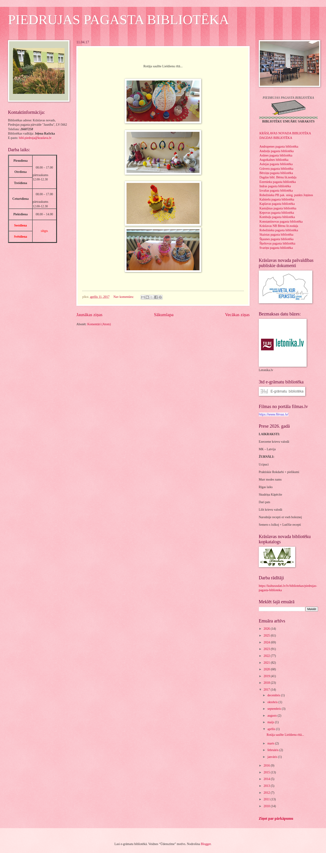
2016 (267, 765)
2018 (267, 682)
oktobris (273, 702)
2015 (267, 772)
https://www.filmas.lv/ (273, 414)
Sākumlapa (163, 314)
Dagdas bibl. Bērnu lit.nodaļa (277, 177)
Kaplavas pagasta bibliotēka (277, 203)
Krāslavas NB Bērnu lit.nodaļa (278, 226)
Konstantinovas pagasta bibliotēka (281, 221)
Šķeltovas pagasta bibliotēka (277, 243)
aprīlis (271, 729)
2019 (267, 676)
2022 (267, 656)
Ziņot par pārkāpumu (276, 818)
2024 (267, 642)
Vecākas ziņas (237, 314)
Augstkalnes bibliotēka (273, 159)
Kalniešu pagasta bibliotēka (276, 199)
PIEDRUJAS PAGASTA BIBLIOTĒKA (118, 19)
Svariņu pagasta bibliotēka (276, 248)
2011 (267, 799)
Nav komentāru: (124, 297)
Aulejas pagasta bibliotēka (276, 164)
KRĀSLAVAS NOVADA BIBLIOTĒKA (285, 133)
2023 (267, 649)
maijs (271, 722)
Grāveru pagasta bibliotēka (276, 168)
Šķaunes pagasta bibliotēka (276, 239)
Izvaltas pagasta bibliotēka (276, 190)
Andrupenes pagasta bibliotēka (278, 146)
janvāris (272, 757)
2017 (267, 689)
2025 (267, 635)
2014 (267, 779)
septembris (274, 708)
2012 (267, 792)
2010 (267, 806)
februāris (273, 750)
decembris (274, 695)
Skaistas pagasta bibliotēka (276, 234)
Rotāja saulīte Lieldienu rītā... (285, 734)
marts (271, 743)
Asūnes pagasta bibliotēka (275, 155)
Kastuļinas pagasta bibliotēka (277, 208)
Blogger (206, 844)
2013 (267, 786)
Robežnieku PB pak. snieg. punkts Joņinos (286, 195)
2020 (267, 669)
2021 (267, 662)
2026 (267, 628)
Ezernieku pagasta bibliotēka (277, 182)
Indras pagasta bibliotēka (275, 186)
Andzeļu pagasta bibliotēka (276, 151)
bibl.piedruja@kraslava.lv (35, 138)
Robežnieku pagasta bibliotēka (278, 230)
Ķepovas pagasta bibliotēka (276, 212)
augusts (272, 715)
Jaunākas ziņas (89, 314)
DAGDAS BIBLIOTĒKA (275, 138)
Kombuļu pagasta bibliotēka (277, 217)
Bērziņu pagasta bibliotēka (276, 173)
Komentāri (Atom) (99, 324)
